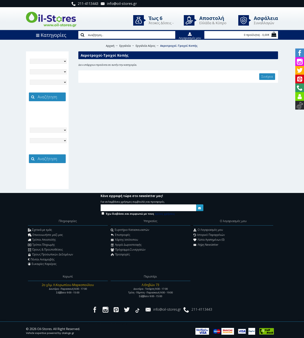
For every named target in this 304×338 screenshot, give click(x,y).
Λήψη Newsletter (205, 245)
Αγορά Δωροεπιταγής (126, 245)
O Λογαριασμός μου (208, 230)
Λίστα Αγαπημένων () (208, 240)
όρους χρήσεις (165, 213)
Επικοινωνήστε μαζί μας (45, 235)
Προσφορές (120, 255)
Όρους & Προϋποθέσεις (45, 250)
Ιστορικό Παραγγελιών (209, 235)
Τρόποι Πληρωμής (41, 245)
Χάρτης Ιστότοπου (124, 240)
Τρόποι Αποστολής (42, 240)
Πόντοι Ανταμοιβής (41, 259)
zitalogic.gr (55, 109)
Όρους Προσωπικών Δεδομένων (50, 255)
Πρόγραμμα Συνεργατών (128, 250)
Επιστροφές (120, 235)
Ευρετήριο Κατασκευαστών (130, 230)
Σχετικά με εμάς (40, 230)
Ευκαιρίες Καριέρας (42, 264)
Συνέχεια (267, 76)
